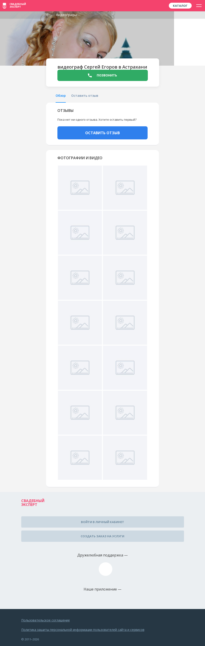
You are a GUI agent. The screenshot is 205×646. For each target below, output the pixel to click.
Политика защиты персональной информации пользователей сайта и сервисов (82, 630)
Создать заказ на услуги (102, 536)
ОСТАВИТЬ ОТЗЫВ (102, 132)
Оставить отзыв (84, 95)
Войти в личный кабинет (102, 522)
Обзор (61, 95)
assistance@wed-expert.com (105, 569)
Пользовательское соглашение (45, 620)
